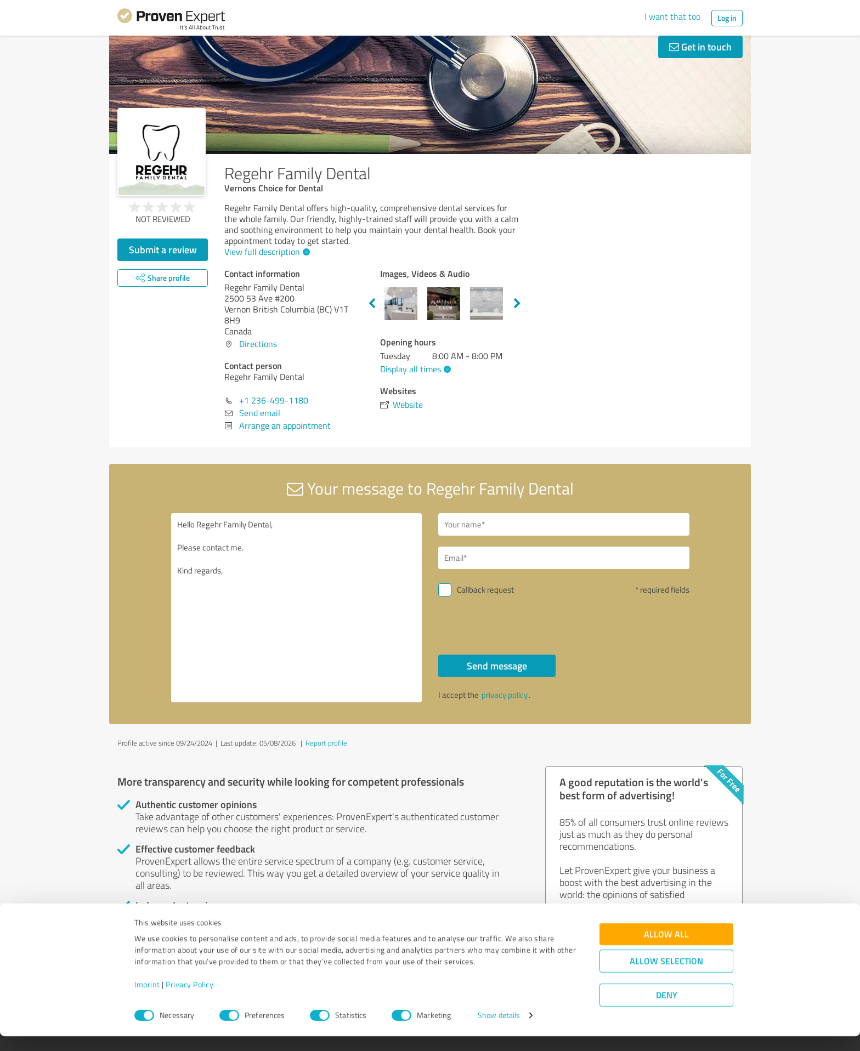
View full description (265, 252)
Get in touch (700, 46)
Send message (497, 665)
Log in (727, 18)
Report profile (326, 743)
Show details (499, 1030)
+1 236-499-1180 (273, 400)
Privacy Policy (189, 1000)
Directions (258, 344)
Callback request (485, 589)
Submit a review (163, 249)
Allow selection (666, 976)
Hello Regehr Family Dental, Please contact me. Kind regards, (296, 607)
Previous (371, 303)
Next (517, 303)
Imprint (147, 1000)
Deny (666, 1010)
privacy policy (505, 695)
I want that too (672, 16)
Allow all (666, 949)
